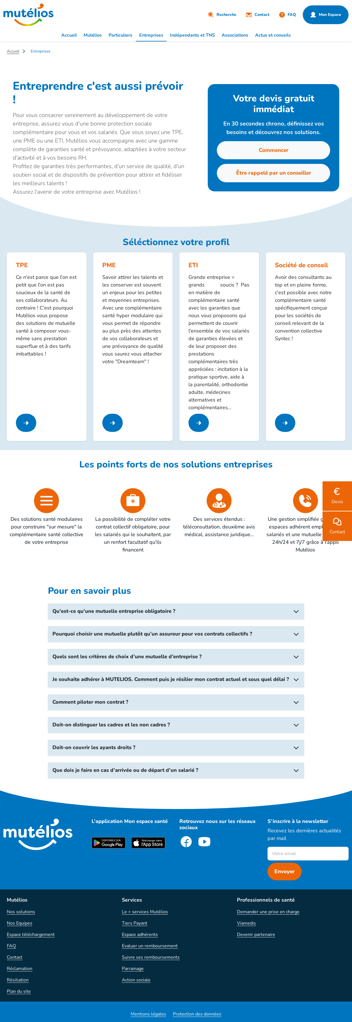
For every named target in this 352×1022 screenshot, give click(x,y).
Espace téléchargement (31, 934)
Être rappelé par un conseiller (273, 173)
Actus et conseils (273, 35)
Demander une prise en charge (268, 912)
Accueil (69, 35)
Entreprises (151, 35)
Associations (235, 35)
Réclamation (19, 968)
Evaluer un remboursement (150, 946)
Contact (14, 957)
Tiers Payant (134, 923)
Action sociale (136, 980)
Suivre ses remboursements (151, 957)
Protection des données (197, 1014)
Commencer (274, 150)
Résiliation (18, 980)
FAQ (11, 946)
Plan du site (19, 991)
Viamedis (246, 923)
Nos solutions (21, 912)
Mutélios (93, 35)
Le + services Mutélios (145, 912)
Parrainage (133, 968)
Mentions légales (148, 1014)
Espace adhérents (140, 934)
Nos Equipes (19, 923)
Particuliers (120, 35)
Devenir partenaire (256, 934)
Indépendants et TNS (192, 35)
